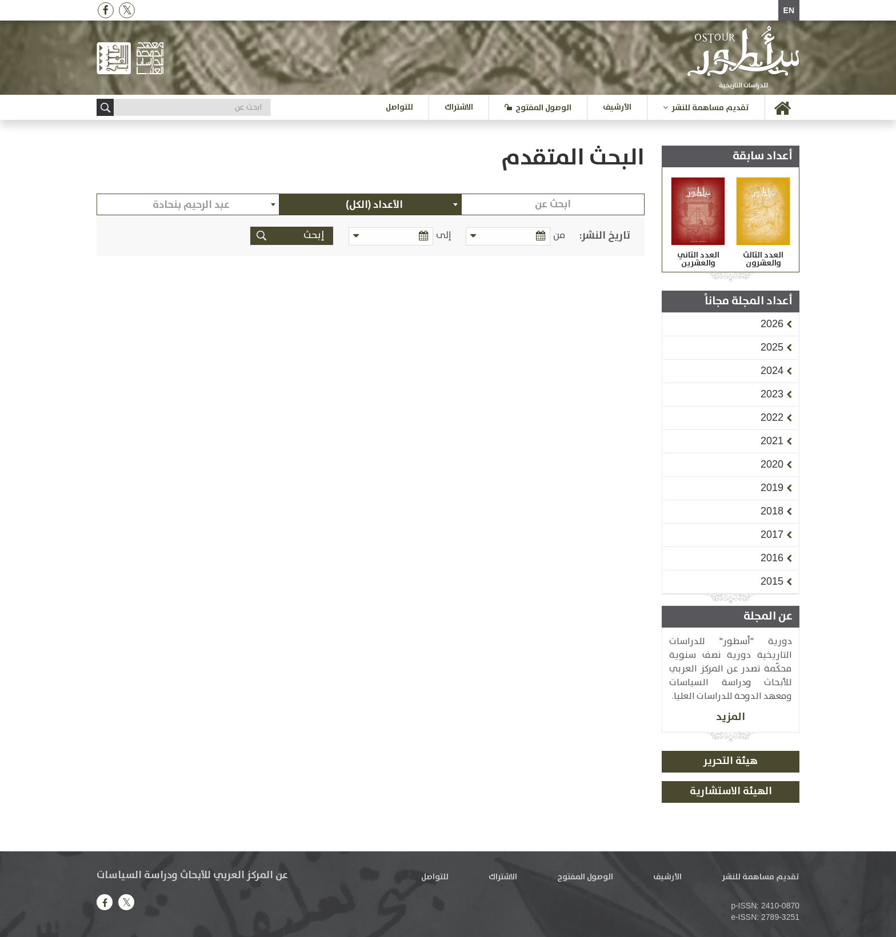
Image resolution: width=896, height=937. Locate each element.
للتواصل (399, 107)
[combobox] (370, 204)
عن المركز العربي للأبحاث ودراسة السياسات (192, 875)
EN (788, 10)
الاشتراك (459, 107)
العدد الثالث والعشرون (763, 259)
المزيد (730, 717)
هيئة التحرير (730, 761)
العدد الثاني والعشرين (698, 259)
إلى (445, 235)
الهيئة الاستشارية (731, 791)
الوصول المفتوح (543, 108)
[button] (772, 323)
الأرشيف (617, 107)
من (559, 235)
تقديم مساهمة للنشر (710, 108)
